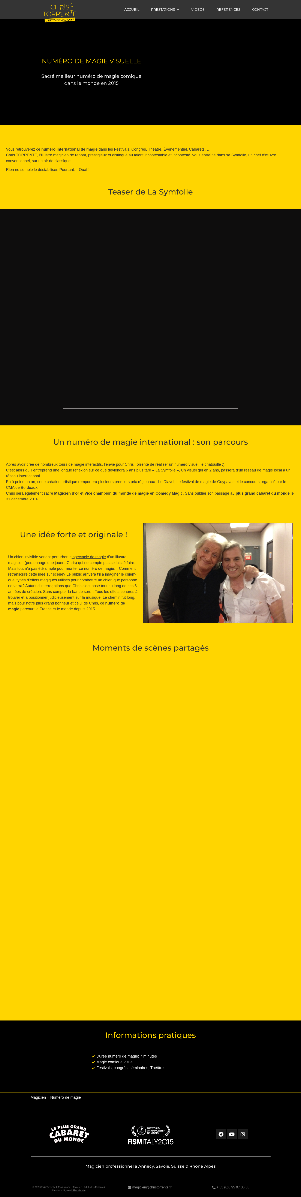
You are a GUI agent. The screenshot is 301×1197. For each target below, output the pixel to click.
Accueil (131, 9)
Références (228, 9)
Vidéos (198, 9)
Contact (260, 9)
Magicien (38, 1097)
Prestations (165, 9)
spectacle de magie (89, 557)
